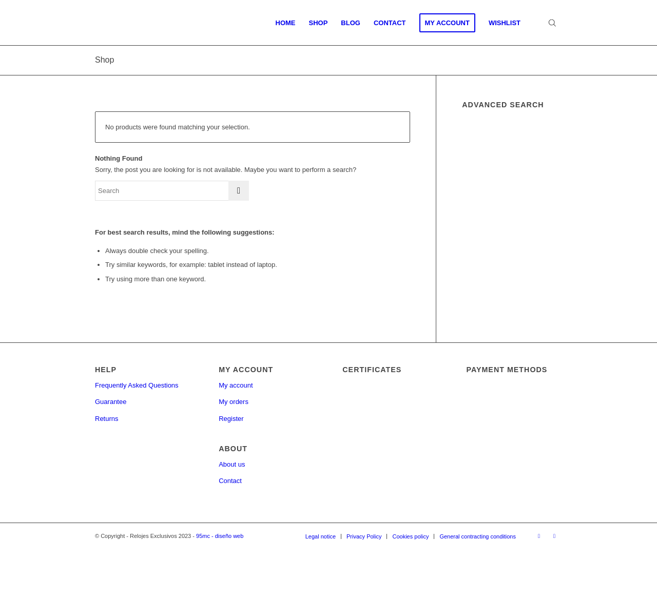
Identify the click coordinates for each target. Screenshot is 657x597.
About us (232, 464)
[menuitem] (285, 23)
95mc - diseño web (219, 536)
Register (231, 418)
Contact (230, 481)
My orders (233, 402)
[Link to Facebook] (539, 536)
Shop (104, 59)
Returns (107, 418)
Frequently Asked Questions (137, 385)
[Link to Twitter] (554, 536)
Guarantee (110, 402)
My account (236, 385)
